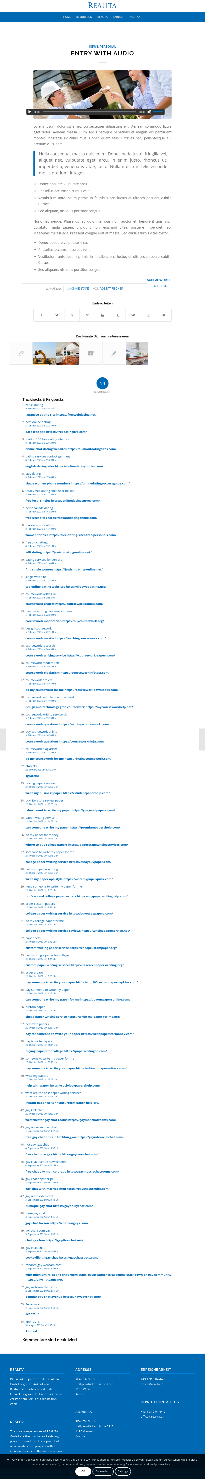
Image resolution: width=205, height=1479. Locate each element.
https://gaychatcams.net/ (44, 1279)
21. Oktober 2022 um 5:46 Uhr (40, 941)
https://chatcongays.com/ (69, 1223)
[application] (95, 112)
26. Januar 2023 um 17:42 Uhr (40, 769)
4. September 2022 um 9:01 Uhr (41, 1165)
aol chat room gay (37, 1230)
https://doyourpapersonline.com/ (105, 999)
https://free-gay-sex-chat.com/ (75, 1154)
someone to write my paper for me (49, 852)
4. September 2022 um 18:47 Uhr (42, 1130)
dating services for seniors (43, 559)
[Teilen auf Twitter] (56, 315)
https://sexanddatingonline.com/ (72, 518)
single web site (35, 577)
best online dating (37, 422)
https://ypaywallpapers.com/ (93, 810)
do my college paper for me (44, 921)
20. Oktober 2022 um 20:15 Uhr (41, 1062)
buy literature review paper (44, 800)
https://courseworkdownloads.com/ (91, 690)
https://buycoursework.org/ (83, 621)
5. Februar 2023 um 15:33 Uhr (40, 717)
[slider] (89, 111)
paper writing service (40, 818)
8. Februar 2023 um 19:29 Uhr (40, 459)
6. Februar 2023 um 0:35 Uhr (40, 597)
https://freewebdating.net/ (76, 414)
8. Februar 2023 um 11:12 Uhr (40, 580)
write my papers (36, 1076)
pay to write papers (38, 1041)
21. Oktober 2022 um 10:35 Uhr (41, 872)
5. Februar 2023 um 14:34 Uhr (40, 735)
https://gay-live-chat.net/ (64, 1240)
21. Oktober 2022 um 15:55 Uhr (41, 804)
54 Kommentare (77, 288)
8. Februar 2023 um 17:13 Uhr (40, 494)
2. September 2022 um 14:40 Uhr (42, 1307)
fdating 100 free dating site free (47, 439)
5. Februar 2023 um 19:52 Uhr (40, 666)
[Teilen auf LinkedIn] (102, 315)
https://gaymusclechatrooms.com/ (93, 1171)
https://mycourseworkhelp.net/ (109, 707)
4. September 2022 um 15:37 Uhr (42, 1148)
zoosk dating (34, 405)
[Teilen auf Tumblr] (117, 315)
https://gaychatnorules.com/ (88, 1189)
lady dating (33, 473)
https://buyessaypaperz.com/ (91, 913)
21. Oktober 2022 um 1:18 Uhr (40, 993)
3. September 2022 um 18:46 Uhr (42, 1216)
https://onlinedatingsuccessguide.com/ (100, 483)
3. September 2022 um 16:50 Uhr (42, 1234)
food (155, 286)
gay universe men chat (41, 1127)
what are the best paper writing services (53, 1093)
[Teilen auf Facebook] (41, 315)
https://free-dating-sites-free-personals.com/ (82, 535)
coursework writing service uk (46, 714)
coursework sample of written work (50, 697)
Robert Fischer (111, 288)
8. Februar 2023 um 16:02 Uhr (40, 511)
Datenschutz (103, 1471)
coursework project (38, 680)
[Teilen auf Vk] (133, 315)
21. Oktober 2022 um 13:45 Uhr (41, 838)
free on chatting (36, 542)
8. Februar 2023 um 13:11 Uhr (40, 545)
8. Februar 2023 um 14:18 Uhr (40, 528)
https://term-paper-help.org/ (78, 1103)
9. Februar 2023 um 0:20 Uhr (40, 408)
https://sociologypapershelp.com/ (75, 1085)
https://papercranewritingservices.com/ (98, 845)
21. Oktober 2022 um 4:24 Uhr (40, 958)
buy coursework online (41, 731)
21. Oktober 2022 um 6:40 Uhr (40, 924)
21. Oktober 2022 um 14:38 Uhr (41, 821)
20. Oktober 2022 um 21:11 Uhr (41, 1044)
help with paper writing (41, 869)
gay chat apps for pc (39, 1179)
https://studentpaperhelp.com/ (86, 793)
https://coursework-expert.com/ (91, 655)
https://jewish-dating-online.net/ (66, 552)
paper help (33, 938)
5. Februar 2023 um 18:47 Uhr (40, 683)
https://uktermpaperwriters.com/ (101, 1068)
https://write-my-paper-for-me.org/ (94, 1017)
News (93, 46)
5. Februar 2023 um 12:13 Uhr (40, 752)
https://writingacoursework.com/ (84, 724)
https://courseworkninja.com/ (81, 741)
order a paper (35, 972)
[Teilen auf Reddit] (148, 315)
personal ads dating (39, 508)
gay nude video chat (39, 1196)
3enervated (33, 1304)
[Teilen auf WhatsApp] (71, 315)
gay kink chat (34, 1110)
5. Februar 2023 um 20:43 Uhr (40, 649)
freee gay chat (35, 1213)
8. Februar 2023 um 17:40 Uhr (40, 477)
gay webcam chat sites (41, 1287)
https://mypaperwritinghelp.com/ (102, 896)
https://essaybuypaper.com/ (90, 862)
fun (164, 286)
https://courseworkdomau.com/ (79, 604)
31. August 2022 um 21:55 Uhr (40, 1325)
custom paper (35, 1007)
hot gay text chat (37, 1144)
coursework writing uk (40, 594)
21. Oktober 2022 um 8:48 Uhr (40, 907)
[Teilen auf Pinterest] (87, 315)
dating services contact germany (47, 456)
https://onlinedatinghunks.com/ (79, 466)
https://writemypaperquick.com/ (88, 879)
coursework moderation (42, 663)
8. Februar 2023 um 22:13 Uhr (40, 442)
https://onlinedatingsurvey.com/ (75, 500)
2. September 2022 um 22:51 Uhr (42, 1290)
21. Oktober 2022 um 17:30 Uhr (41, 786)
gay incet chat (35, 1248)
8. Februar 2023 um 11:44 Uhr (40, 563)
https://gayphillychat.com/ (73, 1206)
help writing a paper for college (47, 955)
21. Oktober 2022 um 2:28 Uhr (40, 976)
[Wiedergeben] (30, 112)
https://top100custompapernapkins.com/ (107, 982)
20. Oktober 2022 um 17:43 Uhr (41, 1096)
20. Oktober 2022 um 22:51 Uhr (41, 1027)
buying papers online (40, 783)
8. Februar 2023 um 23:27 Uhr (40, 425)
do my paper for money (41, 835)
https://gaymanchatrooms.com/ (92, 1120)
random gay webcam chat (43, 1265)
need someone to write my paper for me (53, 886)
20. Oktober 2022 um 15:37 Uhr (41, 1113)
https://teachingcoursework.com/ (80, 638)
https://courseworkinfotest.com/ (85, 672)
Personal (108, 46)
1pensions (32, 1321)
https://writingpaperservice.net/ (105, 931)
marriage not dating (39, 525)
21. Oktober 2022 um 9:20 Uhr (40, 890)
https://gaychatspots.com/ (78, 1257)
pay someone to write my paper (47, 990)
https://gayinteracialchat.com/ (100, 1137)
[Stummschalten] (149, 112)
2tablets (31, 766)
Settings (123, 1471)
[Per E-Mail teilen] (164, 315)
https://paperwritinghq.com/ (85, 1051)
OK (83, 1471)
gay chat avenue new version (45, 1162)
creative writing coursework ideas (48, 611)
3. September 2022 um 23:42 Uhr (42, 1199)
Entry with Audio (102, 53)
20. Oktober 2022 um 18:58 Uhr (41, 1079)
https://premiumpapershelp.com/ (95, 827)
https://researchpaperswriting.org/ (97, 965)
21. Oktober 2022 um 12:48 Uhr (41, 855)
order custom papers (40, 904)
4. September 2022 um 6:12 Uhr (41, 1182)
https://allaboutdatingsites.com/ (91, 449)
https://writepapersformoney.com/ (107, 1034)
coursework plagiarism (41, 749)
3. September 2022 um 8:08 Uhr (41, 1251)
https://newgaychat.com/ (82, 1297)
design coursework (38, 628)
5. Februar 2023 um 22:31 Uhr (40, 631)
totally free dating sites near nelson (49, 491)
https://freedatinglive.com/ (66, 432)
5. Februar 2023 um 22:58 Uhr (40, 614)
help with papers (37, 1024)
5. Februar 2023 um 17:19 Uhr (40, 700)
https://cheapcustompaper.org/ (93, 948)
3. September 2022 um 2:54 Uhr (41, 1268)
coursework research (40, 645)
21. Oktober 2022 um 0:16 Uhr (40, 1010)
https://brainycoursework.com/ (88, 759)
